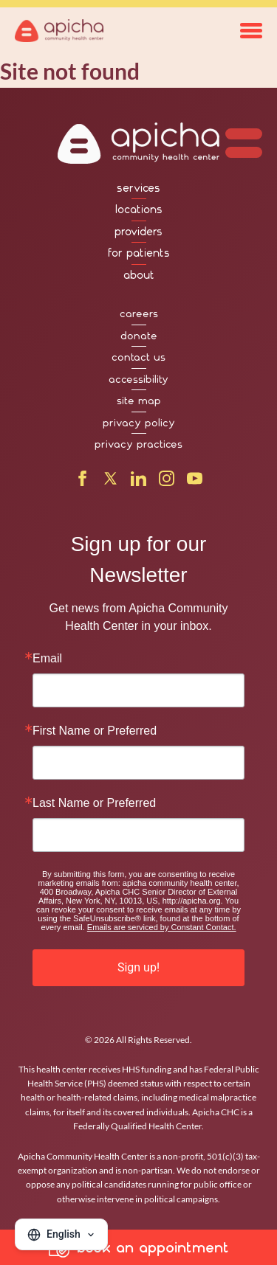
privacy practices (138, 444)
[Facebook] (82, 481)
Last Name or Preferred (94, 803)
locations (139, 209)
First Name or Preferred (95, 731)
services (138, 188)
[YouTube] (194, 481)
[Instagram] (166, 481)
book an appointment (139, 1247)
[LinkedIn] (138, 481)
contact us (138, 357)
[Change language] (61, 1234)
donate (138, 335)
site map (139, 400)
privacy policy (139, 422)
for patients (139, 253)
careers (139, 313)
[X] (110, 481)
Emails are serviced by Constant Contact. (161, 927)
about (138, 275)
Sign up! (138, 967)
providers (138, 231)
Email (47, 659)
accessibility (138, 379)
